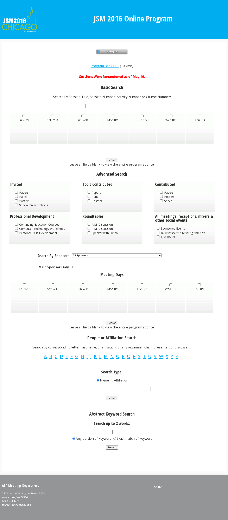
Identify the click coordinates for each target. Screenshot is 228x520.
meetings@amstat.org (16, 504)
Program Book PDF (105, 66)
